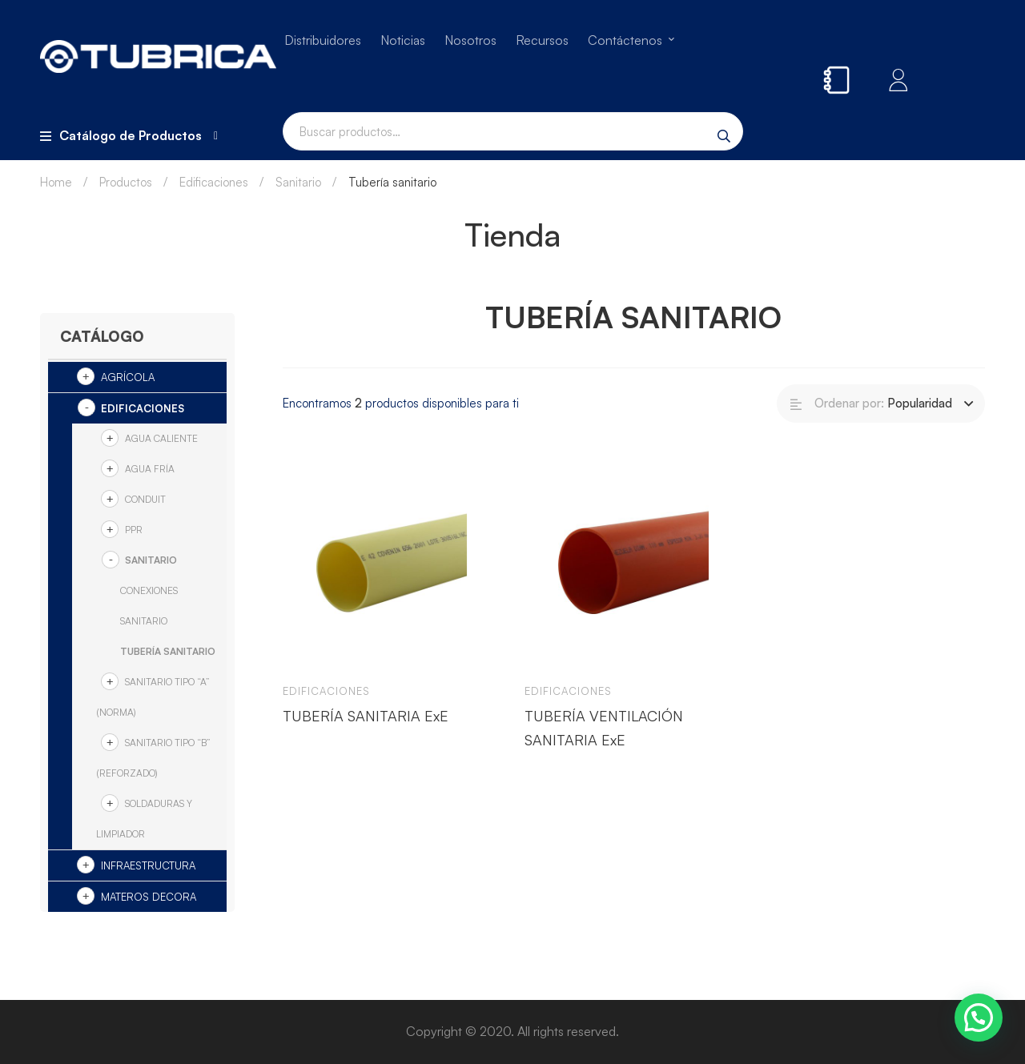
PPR (134, 530)
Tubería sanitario (167, 651)
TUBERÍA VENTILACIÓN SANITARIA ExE (604, 728)
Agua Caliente (161, 438)
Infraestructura (148, 865)
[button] (979, 1018)
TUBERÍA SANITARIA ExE (365, 716)
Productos (125, 182)
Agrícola (128, 377)
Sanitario (298, 182)
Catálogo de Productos (129, 135)
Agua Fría (150, 469)
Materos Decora (148, 896)
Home (56, 182)
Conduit (145, 499)
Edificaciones (213, 182)
